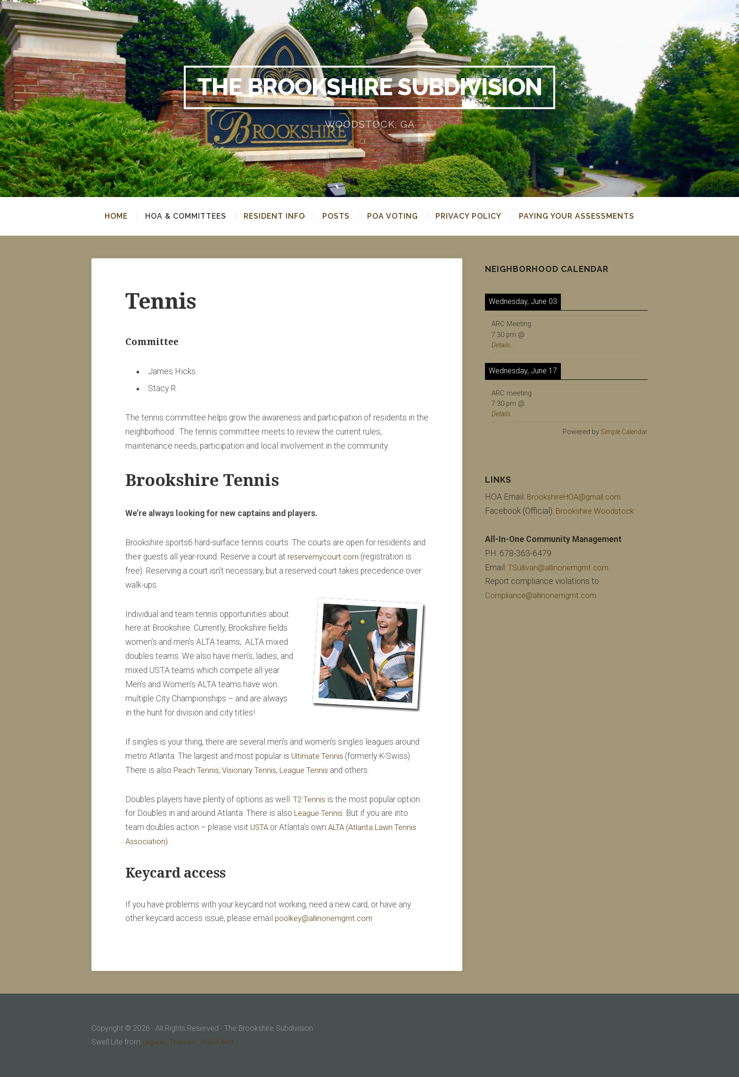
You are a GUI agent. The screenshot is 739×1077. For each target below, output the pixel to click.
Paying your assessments (583, 216)
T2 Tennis (311, 799)
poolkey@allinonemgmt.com (326, 918)
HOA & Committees (179, 216)
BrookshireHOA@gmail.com (577, 497)
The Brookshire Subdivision (370, 87)
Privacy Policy (475, 216)
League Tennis (313, 770)
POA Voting (399, 216)
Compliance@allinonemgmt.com (543, 595)
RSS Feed (218, 1041)
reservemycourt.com (324, 556)
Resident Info (274, 216)
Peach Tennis (197, 770)
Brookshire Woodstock (596, 511)
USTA (260, 827)
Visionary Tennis (255, 770)
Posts (342, 216)
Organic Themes (169, 1041)
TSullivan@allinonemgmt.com (561, 567)
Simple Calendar (622, 432)
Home (109, 216)
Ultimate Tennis (319, 756)
